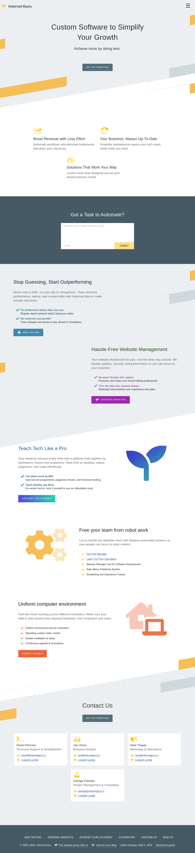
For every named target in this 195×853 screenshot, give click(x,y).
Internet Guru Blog (106, 840)
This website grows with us (73, 840)
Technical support (165, 840)
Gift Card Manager (96, 549)
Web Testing (28, 327)
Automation (127, 832)
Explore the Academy (37, 494)
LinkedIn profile (29, 755)
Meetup (168, 832)
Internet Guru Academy (96, 832)
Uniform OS (149, 832)
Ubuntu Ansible (32, 649)
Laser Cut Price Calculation (101, 554)
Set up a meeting (97, 67)
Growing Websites (110, 395)
